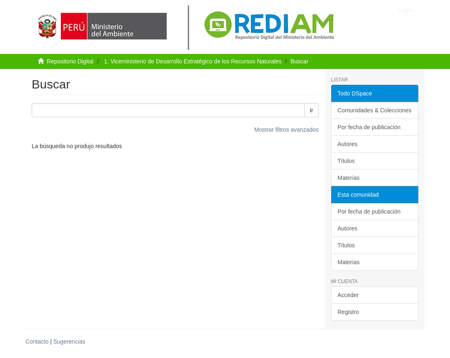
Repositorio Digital (70, 61)
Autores (347, 144)
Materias (349, 177)
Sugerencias (69, 341)
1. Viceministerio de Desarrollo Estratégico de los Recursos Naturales (193, 61)
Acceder (348, 295)
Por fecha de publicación (369, 127)
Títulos (346, 161)
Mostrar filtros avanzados (286, 129)
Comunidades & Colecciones (375, 110)
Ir (311, 110)
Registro (348, 312)
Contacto (37, 341)
